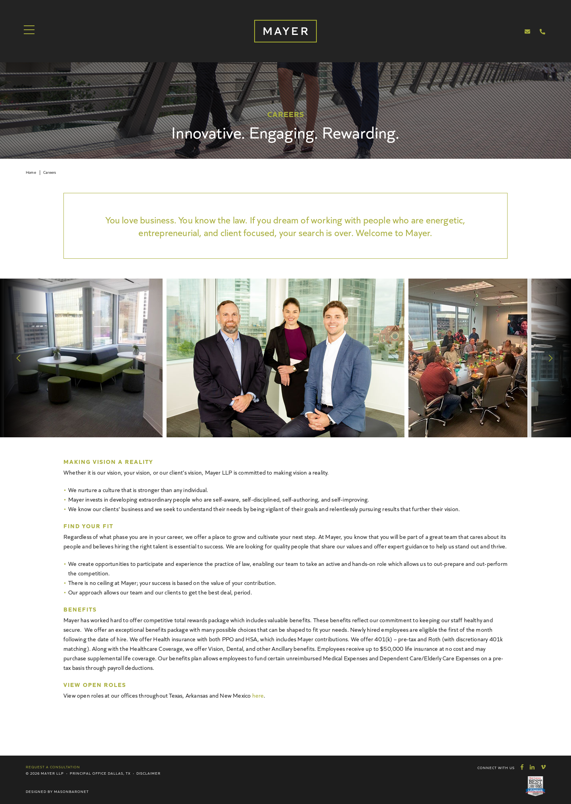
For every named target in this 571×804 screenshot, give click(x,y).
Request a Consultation (53, 766)
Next (551, 358)
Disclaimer (148, 773)
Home (31, 172)
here (258, 695)
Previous (20, 358)
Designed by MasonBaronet (57, 791)
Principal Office (88, 773)
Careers (49, 172)
